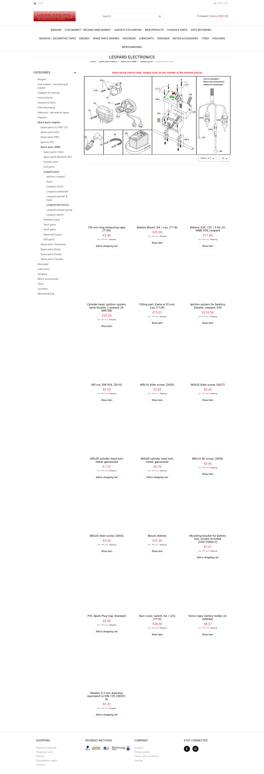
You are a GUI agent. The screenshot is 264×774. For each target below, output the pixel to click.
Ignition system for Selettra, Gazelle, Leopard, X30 (207, 306)
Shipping (112, 239)
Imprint (139, 760)
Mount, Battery (157, 535)
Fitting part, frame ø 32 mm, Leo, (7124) (157, 306)
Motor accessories (185, 38)
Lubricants (146, 38)
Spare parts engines (106, 38)
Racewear (129, 38)
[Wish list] (220, 3)
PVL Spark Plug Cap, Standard (107, 616)
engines (84, 38)
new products (154, 30)
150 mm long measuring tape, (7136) (107, 229)
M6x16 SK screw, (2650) (207, 458)
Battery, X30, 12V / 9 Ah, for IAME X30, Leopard (207, 229)
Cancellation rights (46, 760)
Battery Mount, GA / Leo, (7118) (157, 227)
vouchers (218, 38)
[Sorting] (207, 158)
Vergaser (163, 38)
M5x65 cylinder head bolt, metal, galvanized (157, 460)
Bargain (56, 30)
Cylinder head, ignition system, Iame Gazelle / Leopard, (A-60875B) (106, 307)
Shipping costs (44, 752)
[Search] (160, 16)
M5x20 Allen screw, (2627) (208, 384)
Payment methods (46, 747)
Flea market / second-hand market (88, 30)
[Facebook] (187, 749)
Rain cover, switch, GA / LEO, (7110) (157, 618)
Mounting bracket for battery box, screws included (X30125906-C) (207, 539)
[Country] (35, 3)
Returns (40, 756)
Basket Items (212, 16)
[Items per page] (224, 158)
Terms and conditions (147, 756)
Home (93, 61)
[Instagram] (195, 749)
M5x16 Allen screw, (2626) (157, 384)
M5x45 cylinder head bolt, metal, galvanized (106, 460)
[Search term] (132, 16)
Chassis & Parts (177, 30)
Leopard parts (146, 61)
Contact (40, 764)
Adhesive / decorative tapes (57, 38)
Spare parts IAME (128, 61)
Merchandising (132, 47)
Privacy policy (142, 752)
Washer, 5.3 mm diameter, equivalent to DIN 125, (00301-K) (106, 696)
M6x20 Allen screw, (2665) (107, 535)
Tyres (205, 38)
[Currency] (41, 3)
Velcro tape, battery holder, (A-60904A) (207, 618)
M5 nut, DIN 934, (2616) (107, 384)
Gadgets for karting (128, 30)
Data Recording (201, 30)
